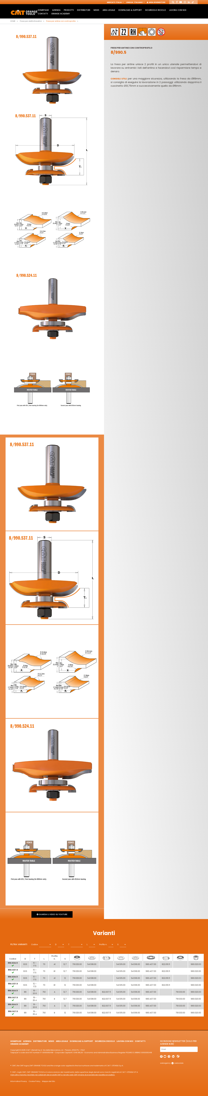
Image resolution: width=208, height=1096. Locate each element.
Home (12, 21)
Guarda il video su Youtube (52, 914)
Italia (119, 2)
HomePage (43, 10)
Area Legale (109, 10)
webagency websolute (171, 1063)
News (96, 10)
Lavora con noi (177, 10)
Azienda (56, 10)
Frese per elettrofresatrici (31, 21)
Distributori (83, 10)
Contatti (43, 13)
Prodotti (69, 10)
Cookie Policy (34, 1081)
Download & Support (130, 10)
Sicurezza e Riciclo (155, 10)
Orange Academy (60, 13)
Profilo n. (103, 944)
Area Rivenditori (156, 2)
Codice (34, 944)
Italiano (139, 2)
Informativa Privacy (18, 1081)
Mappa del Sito (48, 1081)
